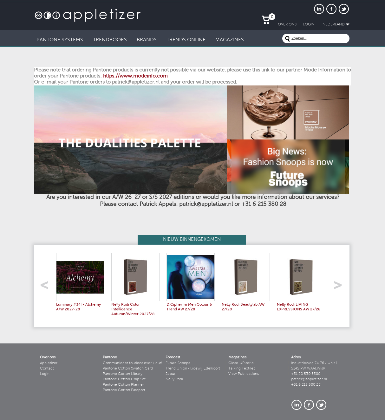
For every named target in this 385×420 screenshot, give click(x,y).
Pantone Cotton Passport (124, 390)
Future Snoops (178, 363)
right (340, 287)
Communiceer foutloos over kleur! (132, 363)
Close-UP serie (241, 363)
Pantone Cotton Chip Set (124, 379)
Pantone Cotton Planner (123, 385)
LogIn (309, 24)
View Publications (243, 374)
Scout (170, 374)
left (46, 287)
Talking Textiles (241, 368)
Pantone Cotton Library (122, 374)
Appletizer (48, 363)
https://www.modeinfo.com (135, 76)
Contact (47, 368)
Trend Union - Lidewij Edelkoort (193, 368)
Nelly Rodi (174, 379)
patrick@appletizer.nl (309, 379)
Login (44, 374)
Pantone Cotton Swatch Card (128, 368)
